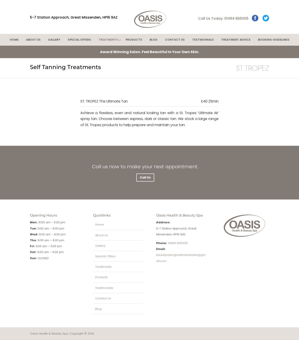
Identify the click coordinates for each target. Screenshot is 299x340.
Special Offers (79, 40)
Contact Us (175, 40)
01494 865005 (178, 243)
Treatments (108, 40)
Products (134, 40)
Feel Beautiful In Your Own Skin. (149, 51)
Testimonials (203, 40)
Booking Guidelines (273, 40)
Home (14, 40)
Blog (153, 40)
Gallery (54, 40)
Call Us (145, 177)
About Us (33, 40)
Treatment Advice (236, 40)
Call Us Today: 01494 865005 (223, 18)
